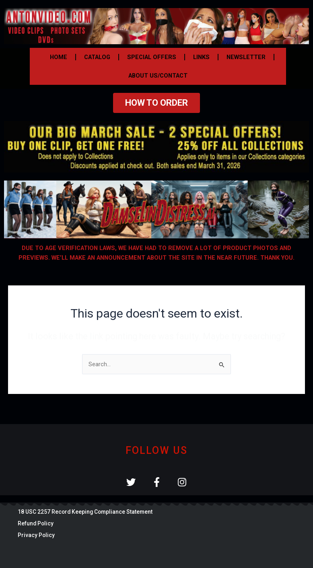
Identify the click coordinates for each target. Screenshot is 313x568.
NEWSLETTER (246, 57)
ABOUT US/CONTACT (157, 75)
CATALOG (97, 57)
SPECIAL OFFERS (151, 57)
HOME (58, 57)
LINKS (201, 57)
